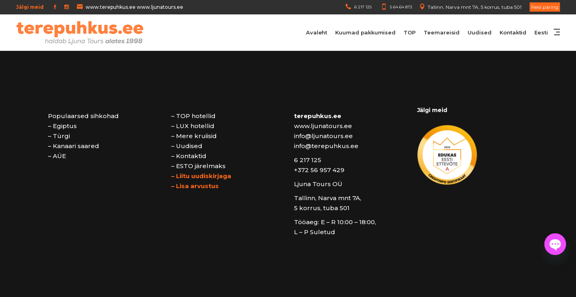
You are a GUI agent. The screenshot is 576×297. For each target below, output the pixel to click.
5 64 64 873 (401, 7)
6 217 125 (363, 7)
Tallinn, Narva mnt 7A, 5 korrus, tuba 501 (475, 7)
